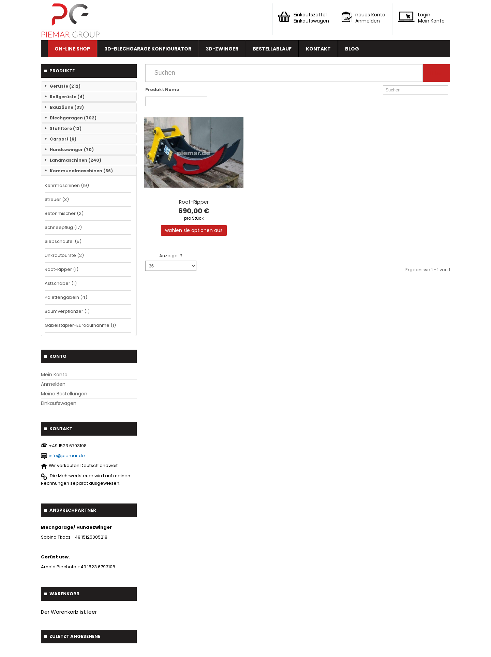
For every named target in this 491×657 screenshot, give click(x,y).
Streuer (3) (57, 199)
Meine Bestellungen (64, 393)
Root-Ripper (194, 202)
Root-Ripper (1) (61, 269)
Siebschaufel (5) (63, 241)
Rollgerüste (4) (67, 97)
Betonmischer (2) (64, 213)
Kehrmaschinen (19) (67, 185)
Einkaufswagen (58, 403)
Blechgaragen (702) (73, 118)
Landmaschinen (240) (75, 160)
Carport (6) (63, 139)
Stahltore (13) (65, 128)
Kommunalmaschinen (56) (81, 171)
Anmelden (53, 384)
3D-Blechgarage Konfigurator (147, 48)
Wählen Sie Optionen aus (194, 230)
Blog (352, 48)
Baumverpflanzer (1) (67, 311)
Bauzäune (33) (67, 107)
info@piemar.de (67, 455)
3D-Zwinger (222, 48)
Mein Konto (54, 374)
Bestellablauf (272, 48)
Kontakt (318, 48)
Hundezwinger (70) (72, 149)
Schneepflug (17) (63, 227)
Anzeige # (171, 256)
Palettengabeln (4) (66, 297)
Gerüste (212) (65, 86)
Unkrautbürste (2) (64, 255)
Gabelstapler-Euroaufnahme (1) (80, 325)
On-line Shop (72, 48)
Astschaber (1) (61, 283)
